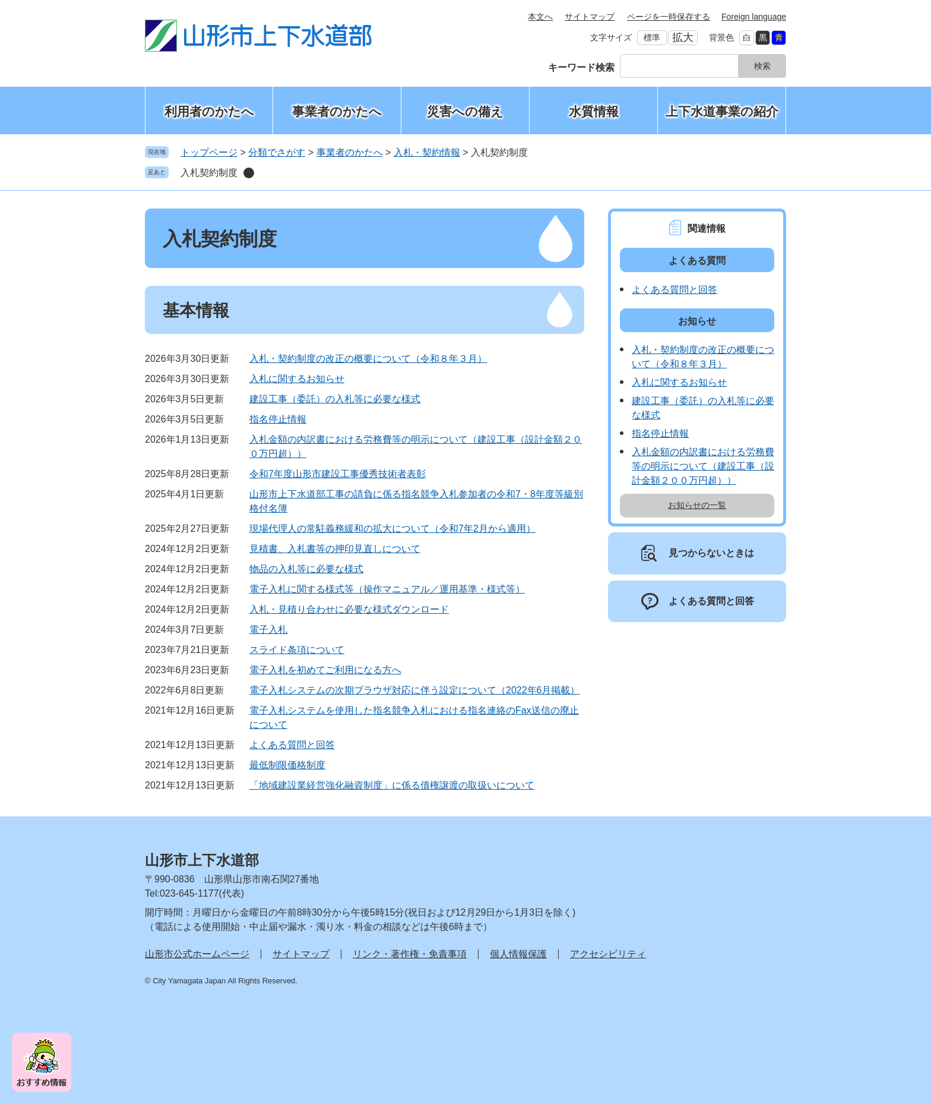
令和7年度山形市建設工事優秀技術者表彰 (337, 474)
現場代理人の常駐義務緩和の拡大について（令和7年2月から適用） (392, 528)
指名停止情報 (277, 419)
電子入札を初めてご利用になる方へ (325, 670)
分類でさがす (276, 152)
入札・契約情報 (427, 152)
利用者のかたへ (209, 111)
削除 (248, 173)
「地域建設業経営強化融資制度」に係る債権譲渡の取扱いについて (391, 785)
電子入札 (268, 629)
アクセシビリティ (608, 954)
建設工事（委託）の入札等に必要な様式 (334, 399)
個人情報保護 (518, 954)
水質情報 (594, 111)
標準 (652, 37)
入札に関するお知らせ (296, 379)
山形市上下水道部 (202, 860)
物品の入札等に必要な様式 (306, 569)
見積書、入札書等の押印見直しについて (334, 549)
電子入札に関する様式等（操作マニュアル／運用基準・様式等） (387, 589)
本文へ (540, 16)
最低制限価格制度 (287, 765)
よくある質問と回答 (292, 745)
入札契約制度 (209, 173)
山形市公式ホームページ (197, 954)
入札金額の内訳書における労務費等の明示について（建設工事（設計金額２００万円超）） (703, 466)
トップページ (209, 152)
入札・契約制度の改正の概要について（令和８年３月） (368, 359)
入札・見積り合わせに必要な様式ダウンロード (349, 609)
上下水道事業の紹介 (722, 111)
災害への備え (465, 111)
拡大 (683, 37)
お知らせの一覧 (697, 505)
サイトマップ (590, 16)
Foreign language (753, 16)
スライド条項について (296, 650)
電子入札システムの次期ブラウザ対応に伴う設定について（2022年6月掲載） (414, 690)
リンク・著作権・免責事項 (410, 954)
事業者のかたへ (337, 111)
